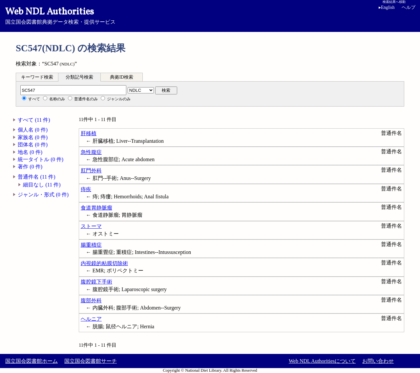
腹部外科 (91, 300)
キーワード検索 (37, 77)
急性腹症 (91, 152)
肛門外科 (91, 170)
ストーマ (91, 226)
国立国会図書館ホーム (31, 361)
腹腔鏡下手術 (96, 282)
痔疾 (86, 189)
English (388, 7)
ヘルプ (408, 7)
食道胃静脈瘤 (96, 208)
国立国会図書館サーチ (90, 361)
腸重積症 (91, 245)
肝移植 (88, 133)
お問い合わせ (378, 361)
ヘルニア (91, 319)
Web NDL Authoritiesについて (322, 361)
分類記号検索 (79, 77)
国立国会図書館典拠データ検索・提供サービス (210, 15)
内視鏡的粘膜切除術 (104, 263)
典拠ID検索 (121, 77)
